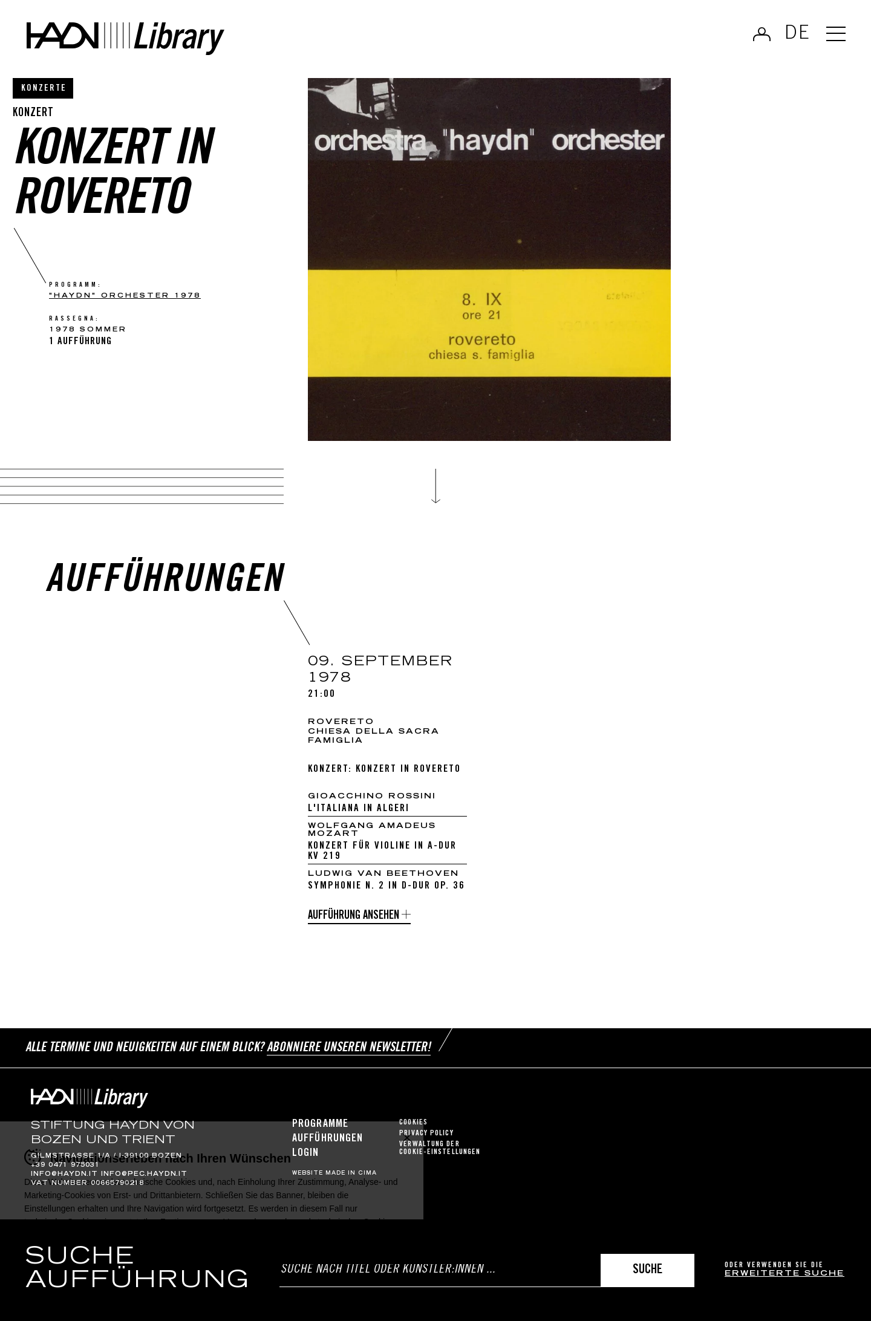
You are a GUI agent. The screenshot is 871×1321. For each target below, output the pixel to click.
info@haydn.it (64, 1175)
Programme (320, 1124)
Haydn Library (125, 38)
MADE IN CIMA (351, 1173)
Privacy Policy (426, 1134)
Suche (647, 1270)
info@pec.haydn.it (144, 1175)
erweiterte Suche (784, 1274)
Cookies (413, 1123)
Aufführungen (327, 1138)
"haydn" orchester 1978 (125, 296)
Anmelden (762, 34)
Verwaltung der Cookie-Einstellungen (439, 1148)
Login (305, 1153)
